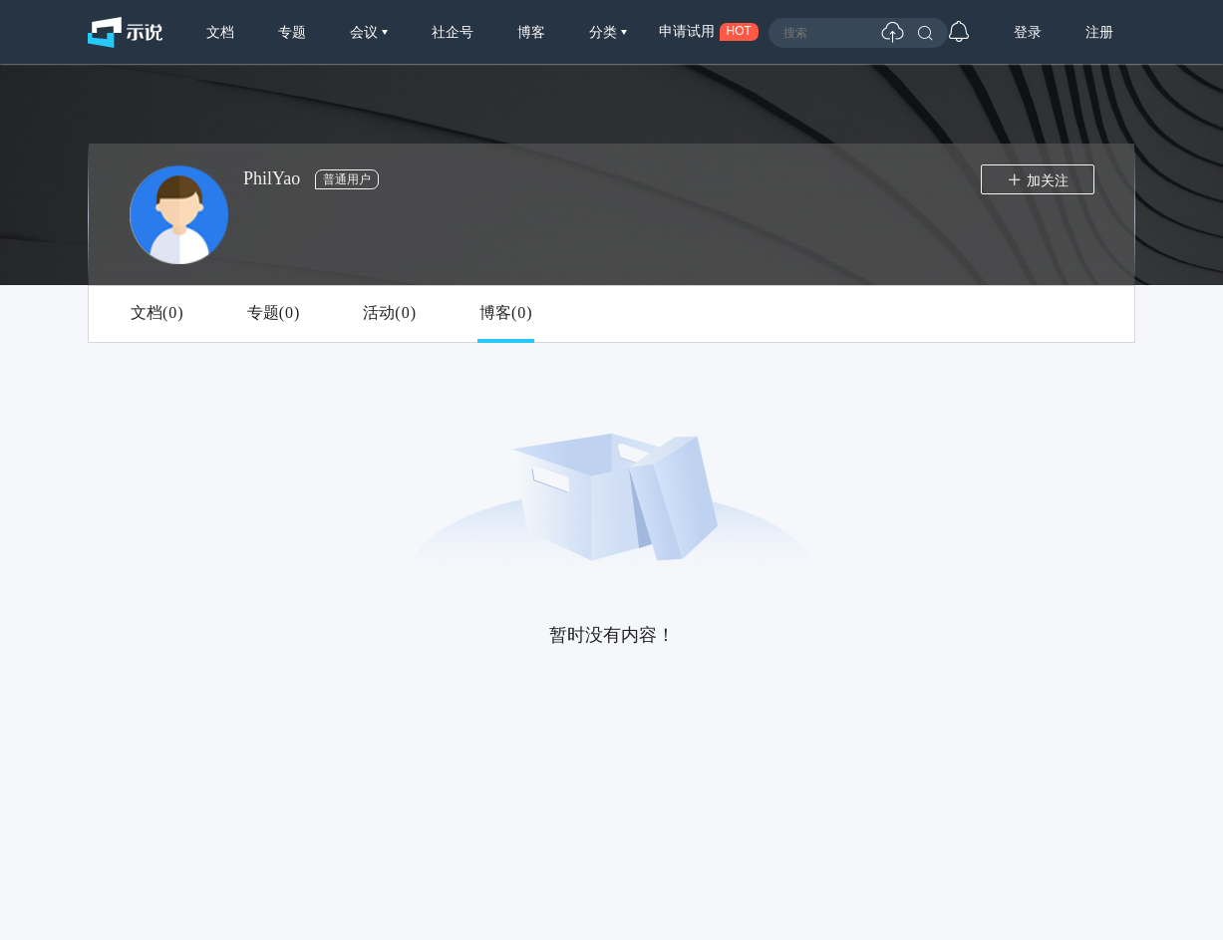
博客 (531, 32)
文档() (157, 313)
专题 (292, 32)
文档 (220, 32)
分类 (605, 32)
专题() (273, 313)
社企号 (452, 32)
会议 (366, 32)
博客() (505, 313)
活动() (389, 313)
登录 (1028, 32)
